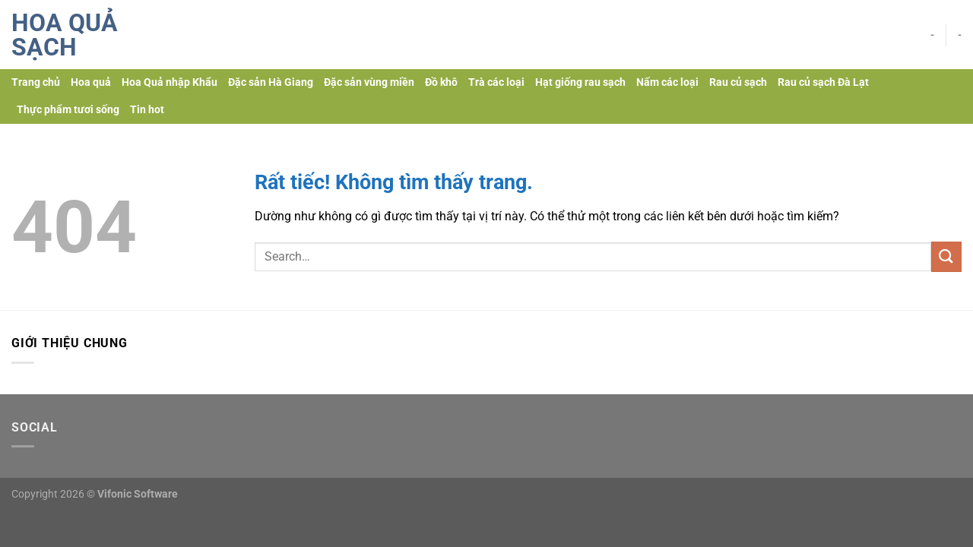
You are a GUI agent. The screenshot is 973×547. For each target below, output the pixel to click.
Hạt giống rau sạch (580, 82)
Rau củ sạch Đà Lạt (823, 82)
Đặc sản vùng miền (369, 82)
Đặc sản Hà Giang (270, 82)
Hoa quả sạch (64, 35)
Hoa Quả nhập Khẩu (169, 82)
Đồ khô (441, 82)
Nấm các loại (667, 82)
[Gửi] (946, 256)
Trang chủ (35, 82)
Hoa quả (91, 82)
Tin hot (147, 109)
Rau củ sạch (738, 82)
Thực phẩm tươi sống (68, 109)
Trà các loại (496, 82)
